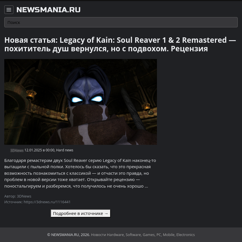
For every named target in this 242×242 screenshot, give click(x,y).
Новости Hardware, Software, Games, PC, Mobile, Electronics (143, 234)
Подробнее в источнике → (80, 213)
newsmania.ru (48, 10)
